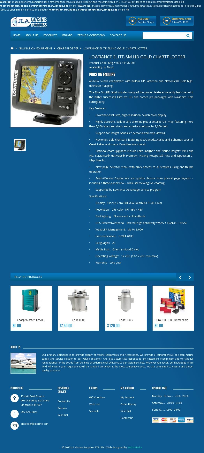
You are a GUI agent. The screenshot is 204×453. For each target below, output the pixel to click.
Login (151, 22)
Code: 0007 (126, 320)
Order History (129, 404)
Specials (94, 411)
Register (142, 22)
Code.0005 (78, 320)
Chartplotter (68, 48)
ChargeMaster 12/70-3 (31, 320)
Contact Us (64, 401)
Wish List (63, 415)
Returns (62, 408)
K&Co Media (135, 447)
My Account (127, 397)
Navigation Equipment (35, 48)
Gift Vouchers (97, 397)
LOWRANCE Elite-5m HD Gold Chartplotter (115, 48)
